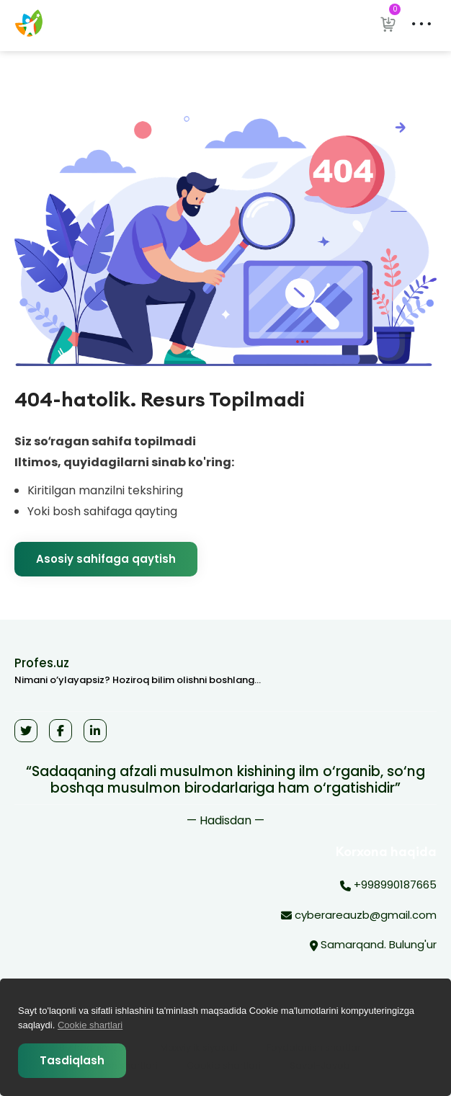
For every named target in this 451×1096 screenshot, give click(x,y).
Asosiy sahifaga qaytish (106, 558)
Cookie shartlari (90, 1025)
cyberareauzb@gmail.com (359, 916)
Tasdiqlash (72, 1060)
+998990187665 (388, 885)
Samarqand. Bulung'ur (373, 945)
